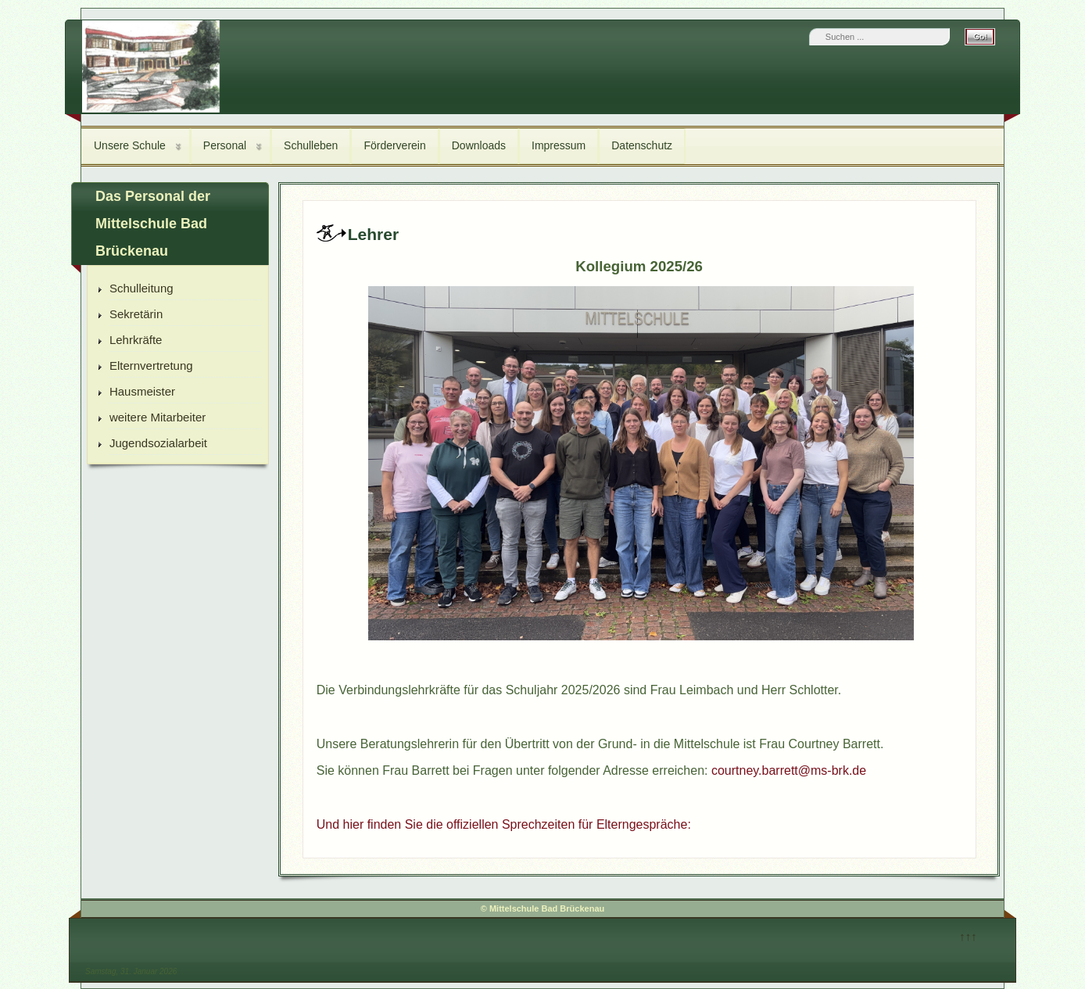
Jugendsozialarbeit (158, 443)
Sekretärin (136, 314)
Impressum (558, 145)
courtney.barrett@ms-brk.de (788, 770)
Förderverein (394, 145)
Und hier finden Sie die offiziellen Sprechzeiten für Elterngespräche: (504, 824)
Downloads (479, 145)
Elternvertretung (151, 365)
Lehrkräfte (136, 339)
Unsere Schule (130, 145)
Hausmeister (142, 391)
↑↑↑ (968, 936)
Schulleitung (141, 288)
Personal (224, 145)
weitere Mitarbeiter (157, 417)
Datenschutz (641, 145)
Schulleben (311, 145)
